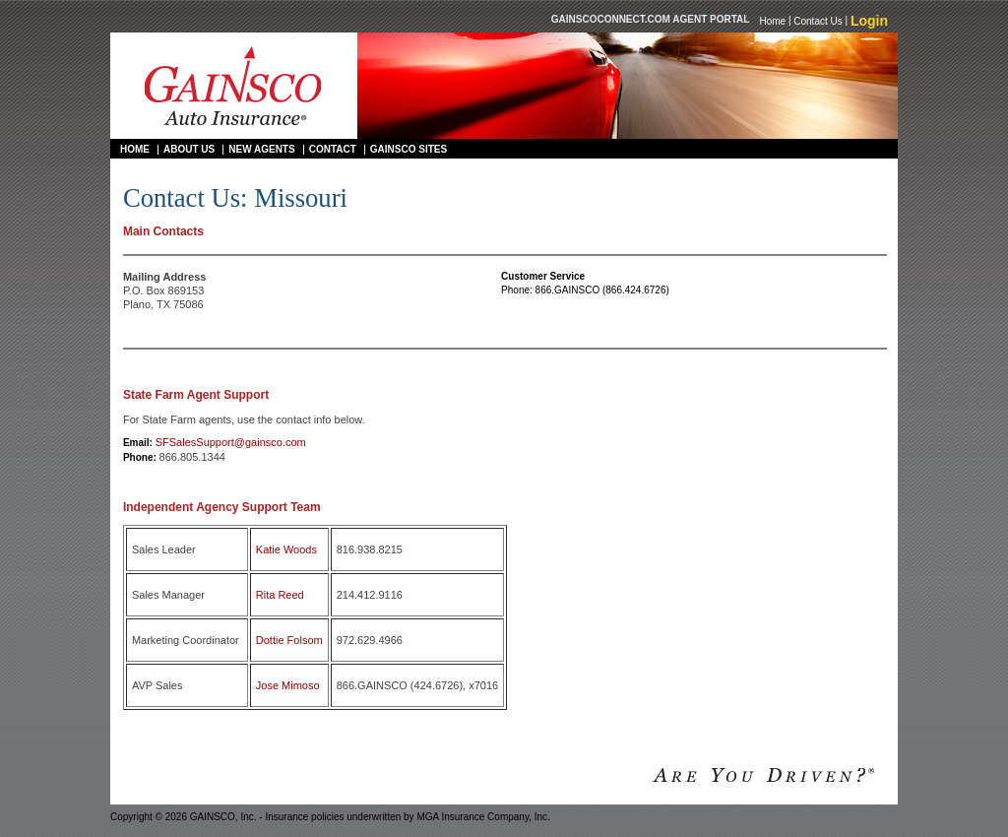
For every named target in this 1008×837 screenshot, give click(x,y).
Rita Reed (280, 595)
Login (869, 21)
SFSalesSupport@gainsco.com (231, 442)
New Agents (261, 149)
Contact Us (817, 20)
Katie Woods (286, 549)
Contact (332, 149)
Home (772, 20)
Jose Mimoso (288, 685)
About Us (189, 149)
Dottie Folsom (289, 640)
